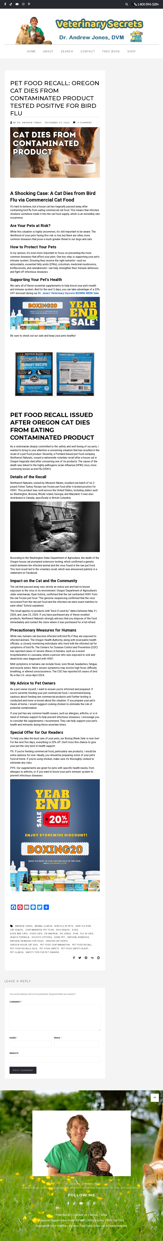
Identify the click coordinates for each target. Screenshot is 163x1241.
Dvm (75, 933)
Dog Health (63, 930)
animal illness (43, 926)
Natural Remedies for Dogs (26, 941)
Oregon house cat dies (24, 945)
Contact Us (79, 1215)
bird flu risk (83, 926)
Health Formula (19, 937)
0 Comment (82, 122)
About (48, 51)
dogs (75, 930)
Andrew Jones (23, 926)
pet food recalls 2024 (23, 948)
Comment (16, 1002)
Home (31, 51)
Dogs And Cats (19, 933)
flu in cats (86, 933)
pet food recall (82, 945)
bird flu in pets (63, 926)
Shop (131, 51)
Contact (88, 51)
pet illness (16, 952)
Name (13, 1038)
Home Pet (59, 937)
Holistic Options (42, 937)
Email (58, 1038)
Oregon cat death (57, 941)
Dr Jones (65, 933)
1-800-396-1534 (148, 4)
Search (67, 51)
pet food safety (49, 948)
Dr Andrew (50, 933)
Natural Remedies (78, 937)
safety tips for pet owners (42, 952)
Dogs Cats (36, 933)
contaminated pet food (39, 930)
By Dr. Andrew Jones (26, 122)
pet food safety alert (74, 948)
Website (14, 1053)
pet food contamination (55, 945)
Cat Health (16, 930)
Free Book (111, 51)
